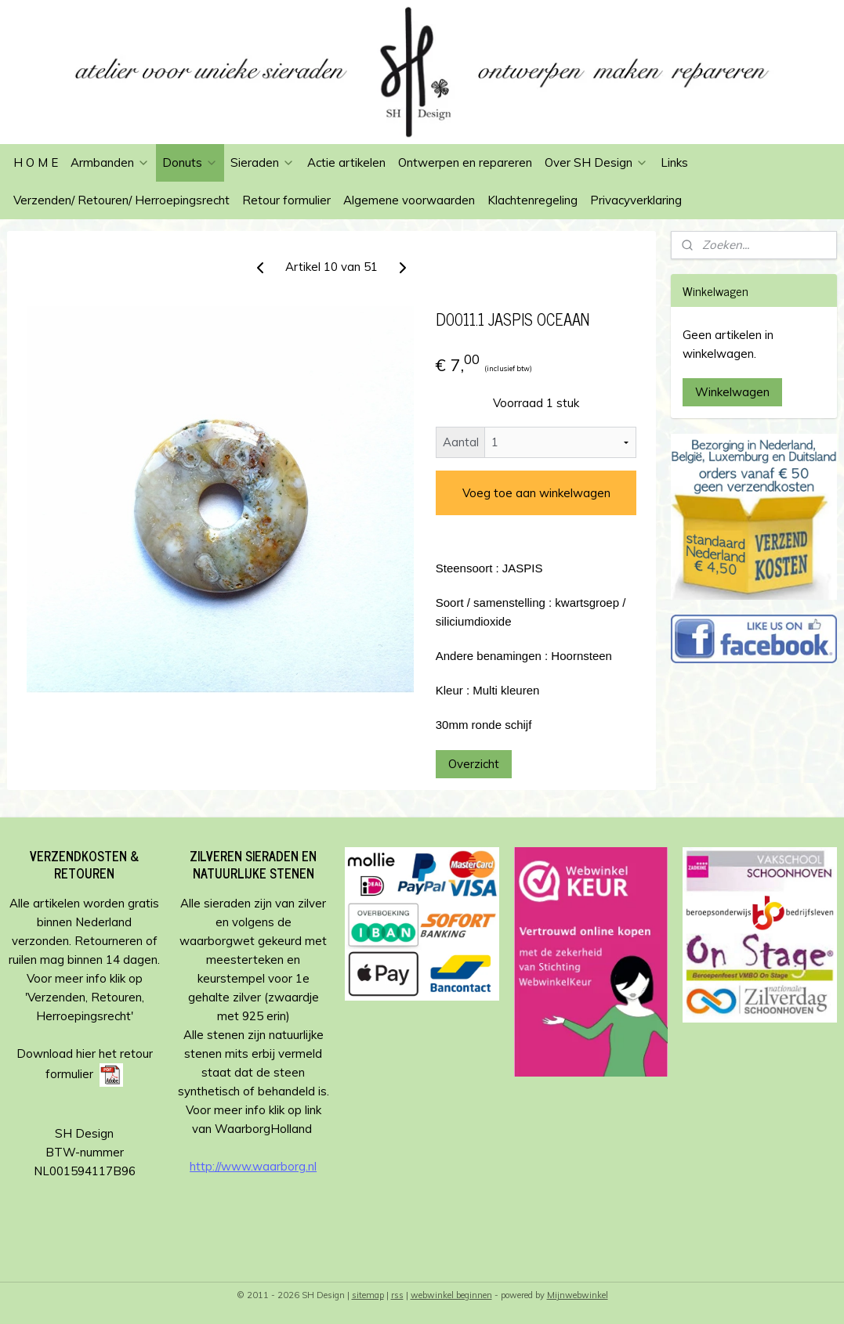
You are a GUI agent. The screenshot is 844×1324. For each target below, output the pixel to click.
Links (674, 162)
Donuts (190, 162)
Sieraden (262, 162)
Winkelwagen (732, 391)
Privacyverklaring (636, 200)
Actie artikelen (346, 162)
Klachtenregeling (532, 200)
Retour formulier (286, 200)
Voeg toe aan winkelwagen (536, 492)
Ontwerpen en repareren (465, 162)
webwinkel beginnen (451, 1295)
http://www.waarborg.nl (253, 1166)
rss (397, 1295)
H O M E (35, 162)
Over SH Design (596, 162)
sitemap (368, 1295)
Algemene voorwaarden (409, 200)
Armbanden (110, 162)
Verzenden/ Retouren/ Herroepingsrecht (121, 200)
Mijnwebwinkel (577, 1295)
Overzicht (473, 763)
